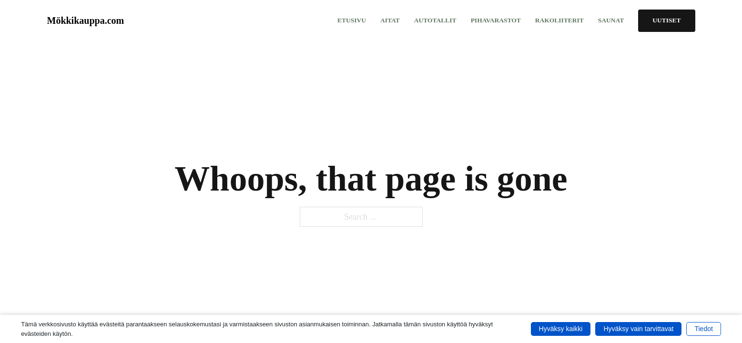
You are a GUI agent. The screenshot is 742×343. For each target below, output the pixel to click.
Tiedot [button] (703, 329)
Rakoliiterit (559, 20)
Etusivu (351, 20)
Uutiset (666, 20)
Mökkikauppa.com (85, 20)
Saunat (611, 20)
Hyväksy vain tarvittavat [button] (638, 329)
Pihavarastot (496, 20)
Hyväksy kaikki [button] (561, 329)
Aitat (390, 20)
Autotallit (435, 20)
